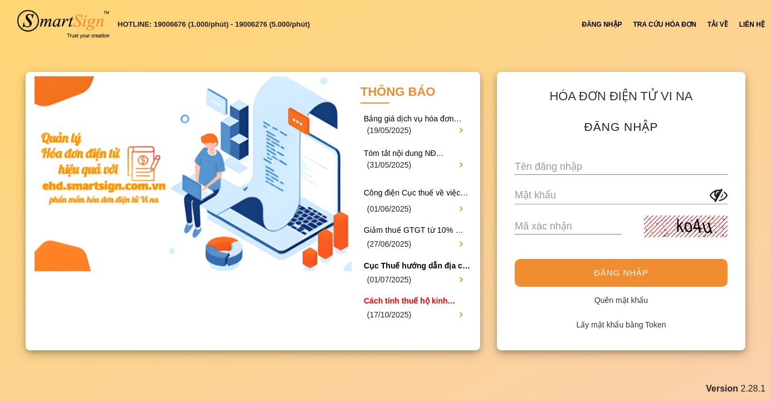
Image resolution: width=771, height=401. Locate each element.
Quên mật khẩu (621, 300)
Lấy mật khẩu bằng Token (621, 324)
